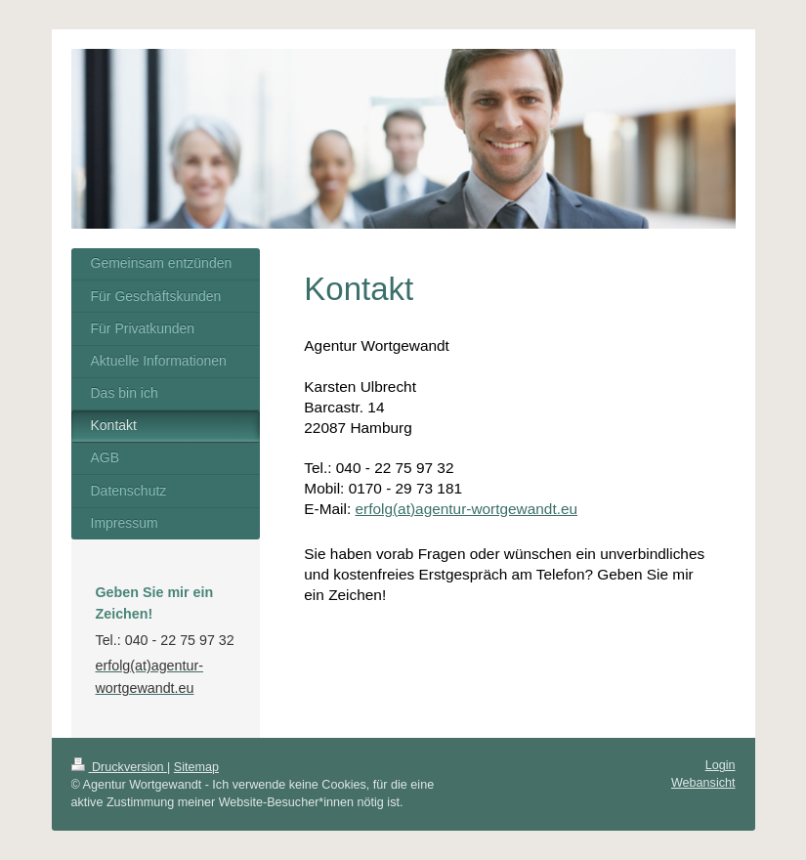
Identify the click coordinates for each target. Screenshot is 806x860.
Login (720, 765)
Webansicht (703, 783)
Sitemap (196, 767)
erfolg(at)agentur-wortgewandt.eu (466, 508)
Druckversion (119, 767)
